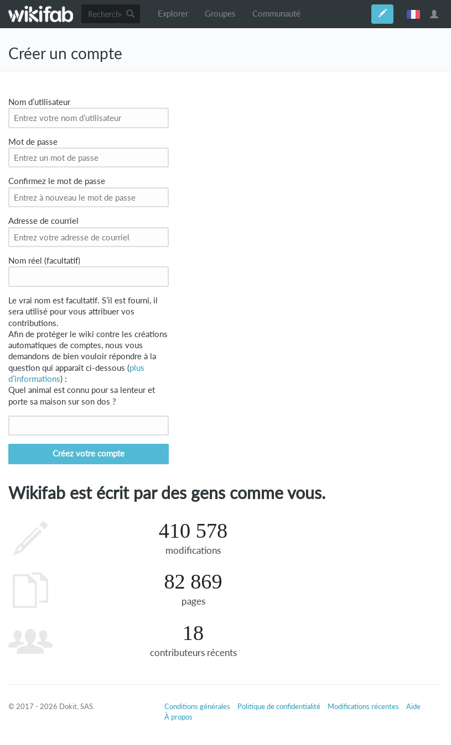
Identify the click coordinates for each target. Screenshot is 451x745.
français (413, 14)
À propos (178, 716)
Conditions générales (197, 706)
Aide (413, 706)
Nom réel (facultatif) (44, 260)
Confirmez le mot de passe (56, 181)
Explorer (173, 13)
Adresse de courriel (43, 220)
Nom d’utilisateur (39, 102)
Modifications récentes (363, 706)
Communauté (276, 13)
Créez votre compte (89, 453)
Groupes (220, 13)
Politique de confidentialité (278, 706)
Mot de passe (33, 141)
